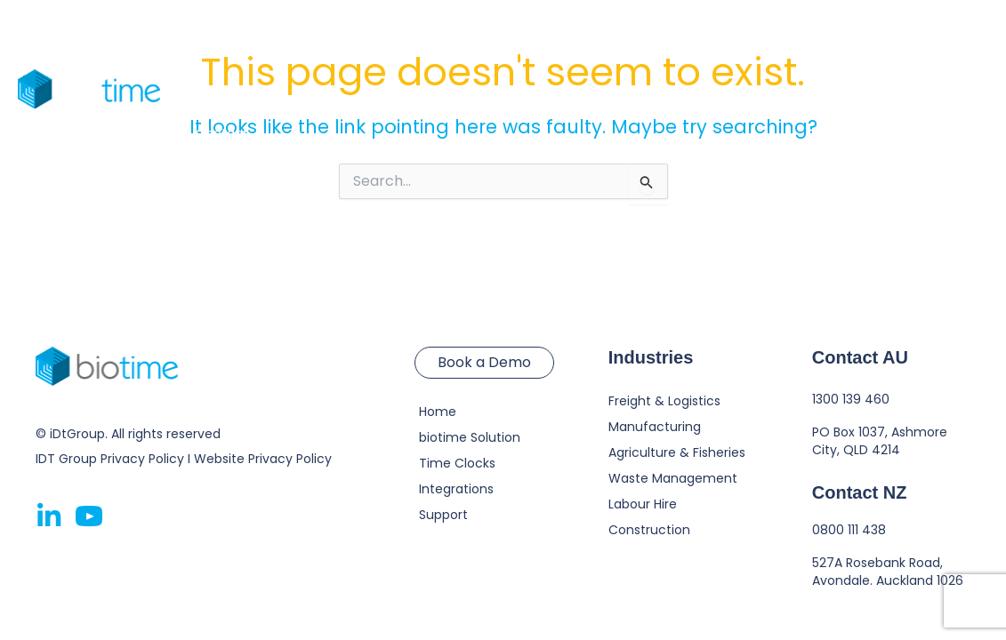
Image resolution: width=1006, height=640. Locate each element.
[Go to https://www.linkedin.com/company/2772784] (49, 517)
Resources (588, 44)
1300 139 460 (850, 399)
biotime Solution (246, 44)
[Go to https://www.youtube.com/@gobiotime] (89, 517)
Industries (482, 44)
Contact (222, 133)
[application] (512, 44)
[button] (908, 89)
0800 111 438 (849, 530)
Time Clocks (371, 44)
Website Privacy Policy (263, 459)
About (682, 44)
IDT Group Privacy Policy (110, 459)
